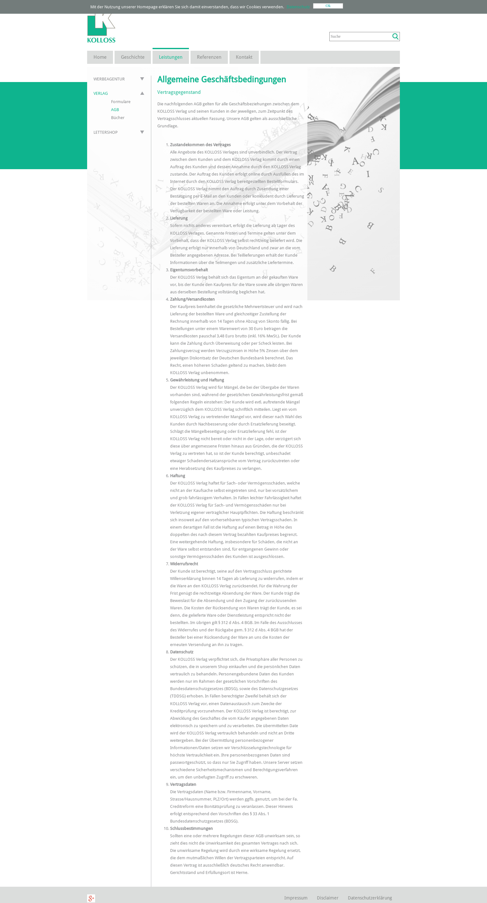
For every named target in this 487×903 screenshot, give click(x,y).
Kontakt (244, 57)
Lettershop (105, 132)
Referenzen (209, 57)
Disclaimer (328, 897)
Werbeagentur (109, 79)
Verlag (101, 93)
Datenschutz (298, 6)
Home (100, 57)
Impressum (296, 897)
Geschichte (133, 57)
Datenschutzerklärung (370, 897)
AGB (115, 109)
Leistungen (171, 57)
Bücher (117, 117)
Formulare (121, 101)
